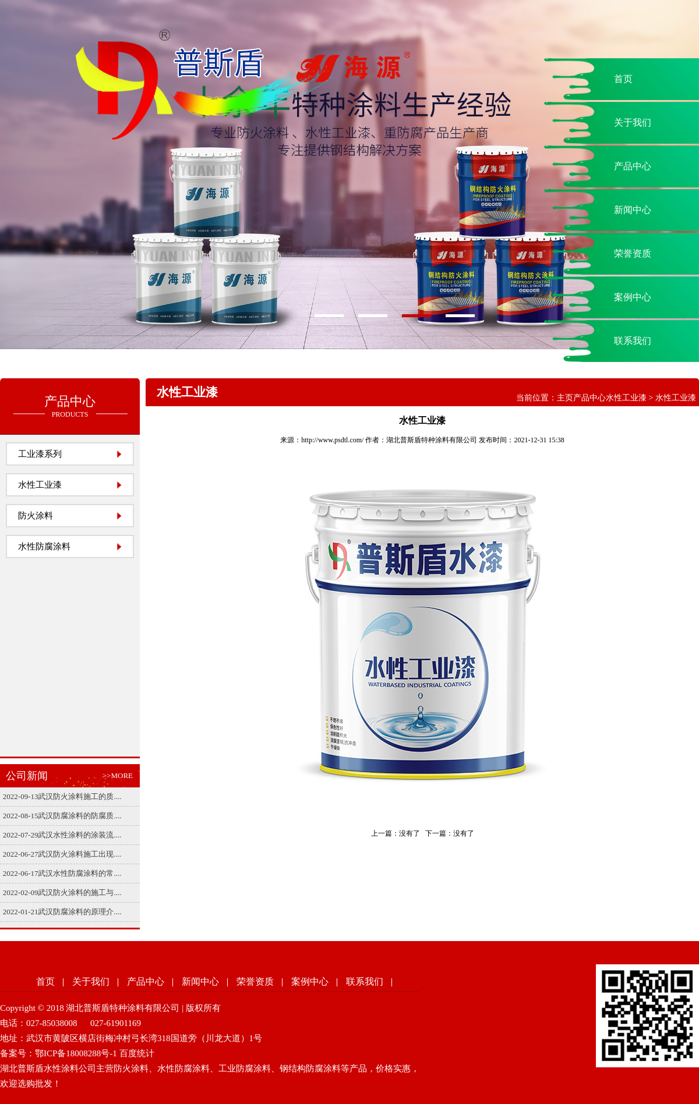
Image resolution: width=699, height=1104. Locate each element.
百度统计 (136, 1053)
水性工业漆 (40, 484)
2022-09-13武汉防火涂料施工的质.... (62, 796)
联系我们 (632, 341)
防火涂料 (35, 515)
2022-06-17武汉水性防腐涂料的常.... (62, 873)
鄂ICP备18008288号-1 (76, 1053)
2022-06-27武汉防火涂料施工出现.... (62, 854)
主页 (565, 397)
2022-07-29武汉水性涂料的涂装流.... (62, 834)
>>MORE (118, 775)
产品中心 (632, 166)
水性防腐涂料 (44, 546)
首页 (623, 79)
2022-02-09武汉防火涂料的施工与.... (62, 892)
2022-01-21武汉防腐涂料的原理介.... (62, 911)
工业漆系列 (40, 454)
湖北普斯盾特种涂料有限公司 (431, 440)
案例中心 (632, 297)
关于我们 (632, 122)
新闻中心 (632, 210)
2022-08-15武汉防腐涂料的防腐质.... (62, 815)
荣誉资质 (632, 253)
